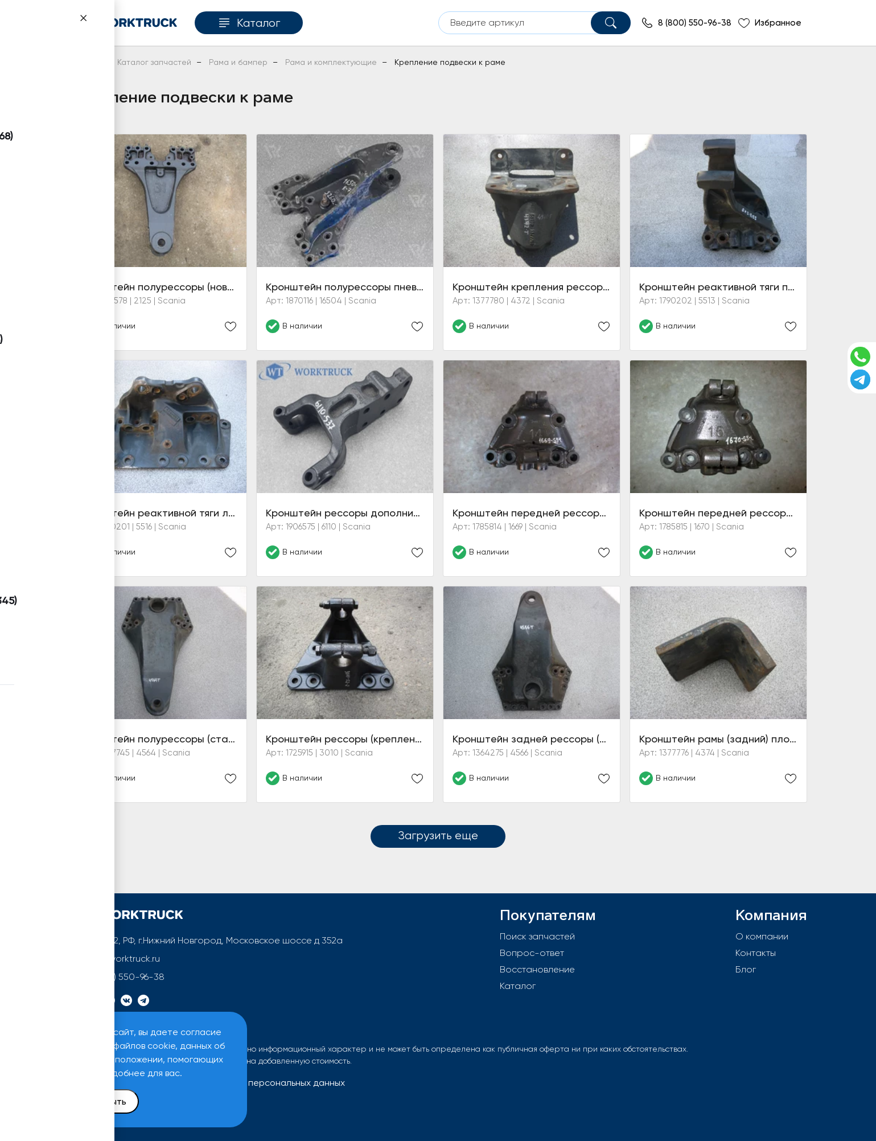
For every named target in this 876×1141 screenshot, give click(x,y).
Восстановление (537, 969)
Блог (745, 969)
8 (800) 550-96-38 (124, 976)
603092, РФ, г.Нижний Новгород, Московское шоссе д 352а (215, 940)
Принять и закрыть (86, 1101)
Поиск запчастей (537, 936)
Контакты (755, 952)
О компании (761, 936)
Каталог (518, 985)
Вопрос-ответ (532, 952)
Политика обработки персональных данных (249, 1082)
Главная (84, 62)
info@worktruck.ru (122, 958)
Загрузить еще (438, 835)
